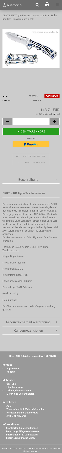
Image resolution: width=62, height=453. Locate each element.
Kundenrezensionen (28, 330)
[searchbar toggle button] (37, 5)
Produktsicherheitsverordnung (28, 322)
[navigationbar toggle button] (57, 5)
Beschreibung (28, 180)
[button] (7, 121)
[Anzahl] (31, 121)
